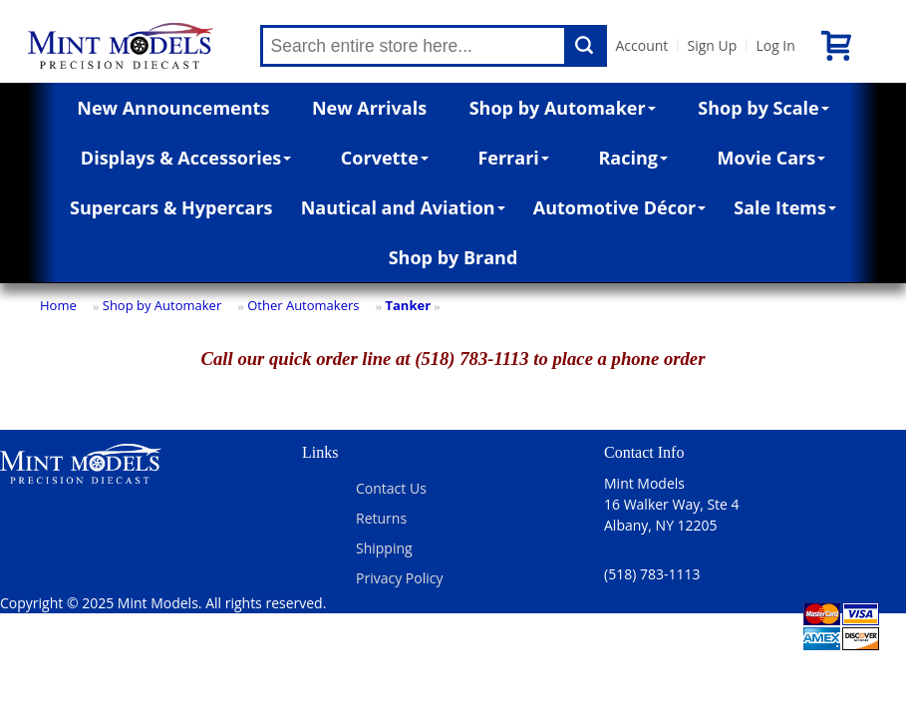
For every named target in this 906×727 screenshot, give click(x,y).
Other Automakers (303, 305)
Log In (774, 45)
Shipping (384, 548)
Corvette (385, 158)
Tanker (408, 305)
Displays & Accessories (186, 158)
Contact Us (391, 488)
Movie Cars (772, 158)
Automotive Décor (619, 207)
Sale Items (785, 207)
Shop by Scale (763, 108)
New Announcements (173, 108)
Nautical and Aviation (403, 207)
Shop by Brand (453, 257)
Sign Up (712, 45)
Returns (381, 518)
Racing (633, 158)
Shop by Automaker (562, 108)
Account (641, 45)
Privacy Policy (399, 577)
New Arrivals (369, 108)
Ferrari (512, 158)
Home (58, 305)
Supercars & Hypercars (171, 207)
